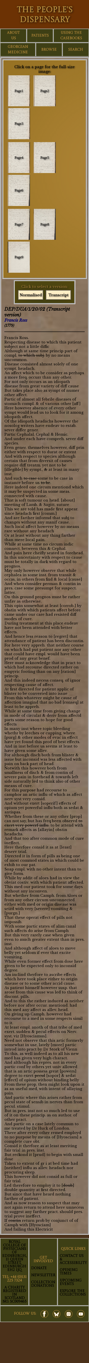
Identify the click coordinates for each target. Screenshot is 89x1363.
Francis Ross (15, 320)
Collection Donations (43, 1284)
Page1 (19, 91)
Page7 (19, 224)
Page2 (44, 91)
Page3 (19, 123)
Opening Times (69, 1271)
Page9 (19, 257)
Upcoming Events (71, 1282)
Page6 (19, 190)
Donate (39, 1268)
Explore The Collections (73, 1292)
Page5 (44, 157)
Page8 (44, 224)
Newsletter (43, 1275)
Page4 (19, 157)
